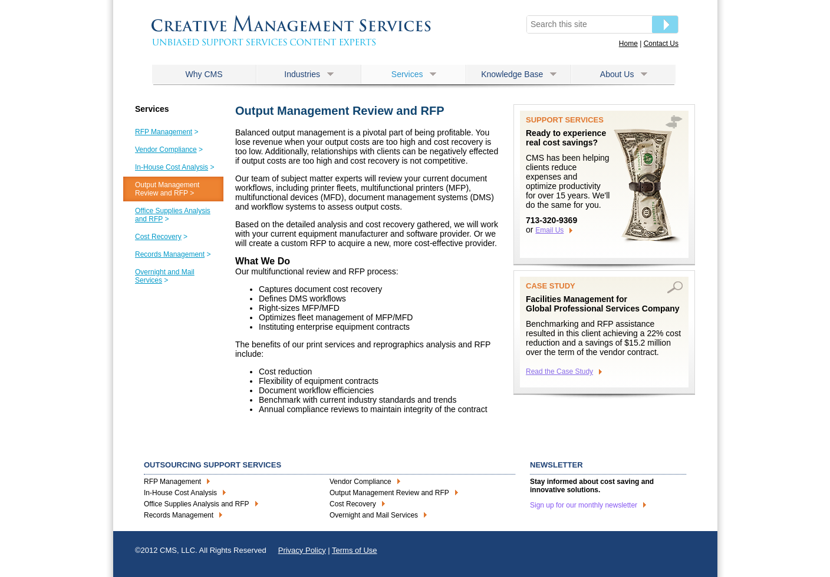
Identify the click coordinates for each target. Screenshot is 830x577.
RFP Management (172, 481)
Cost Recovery (353, 504)
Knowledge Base (518, 74)
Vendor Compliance (360, 481)
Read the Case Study (559, 371)
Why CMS (204, 74)
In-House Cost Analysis (180, 493)
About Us (623, 74)
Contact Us (661, 43)
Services (413, 74)
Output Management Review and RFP (389, 493)
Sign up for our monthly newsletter (583, 505)
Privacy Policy (302, 550)
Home (628, 43)
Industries (308, 74)
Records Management (178, 515)
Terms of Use (354, 550)
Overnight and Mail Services (374, 515)
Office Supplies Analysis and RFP (196, 504)
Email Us (549, 230)
